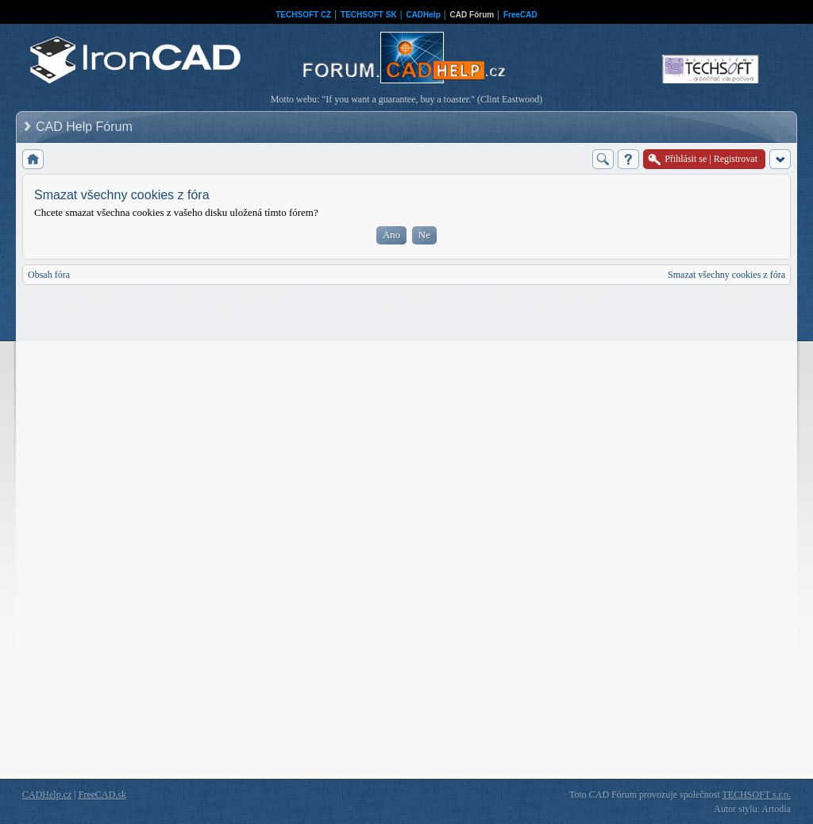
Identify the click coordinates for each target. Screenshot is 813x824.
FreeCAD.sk (102, 794)
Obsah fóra (49, 274)
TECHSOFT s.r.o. (756, 794)
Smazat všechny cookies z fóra (726, 274)
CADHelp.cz (46, 794)
